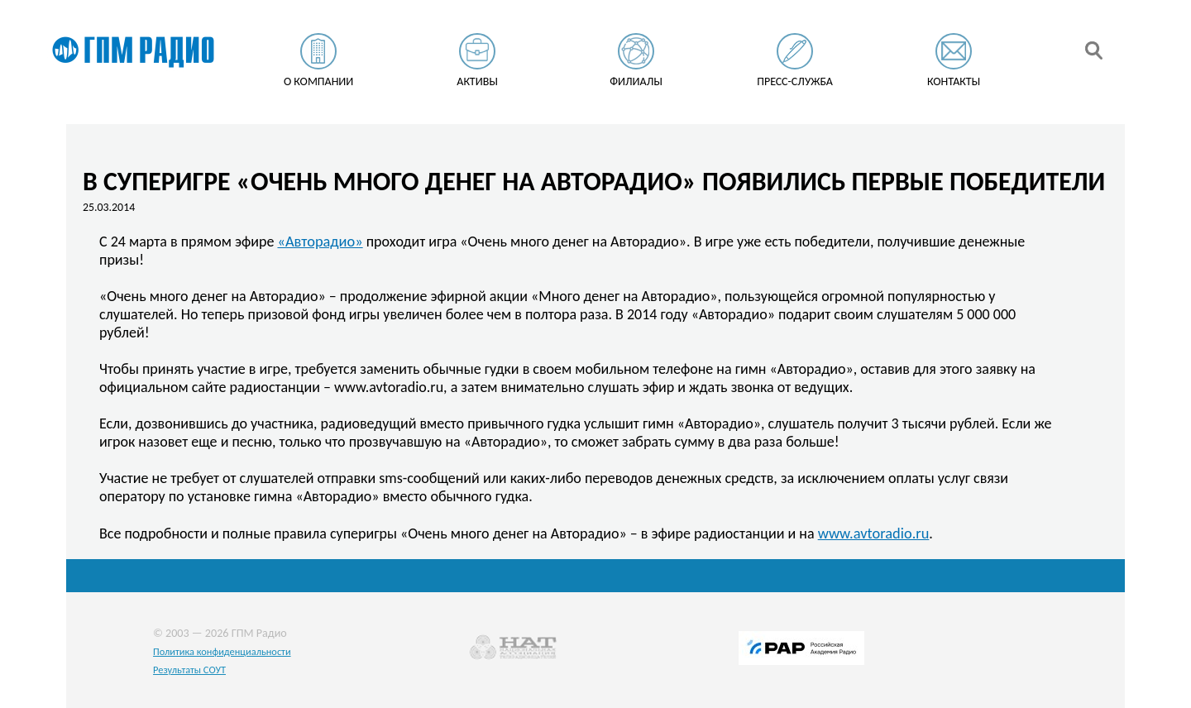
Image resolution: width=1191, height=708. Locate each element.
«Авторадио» (319, 241)
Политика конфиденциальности (222, 651)
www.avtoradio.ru (874, 533)
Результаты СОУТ (189, 669)
